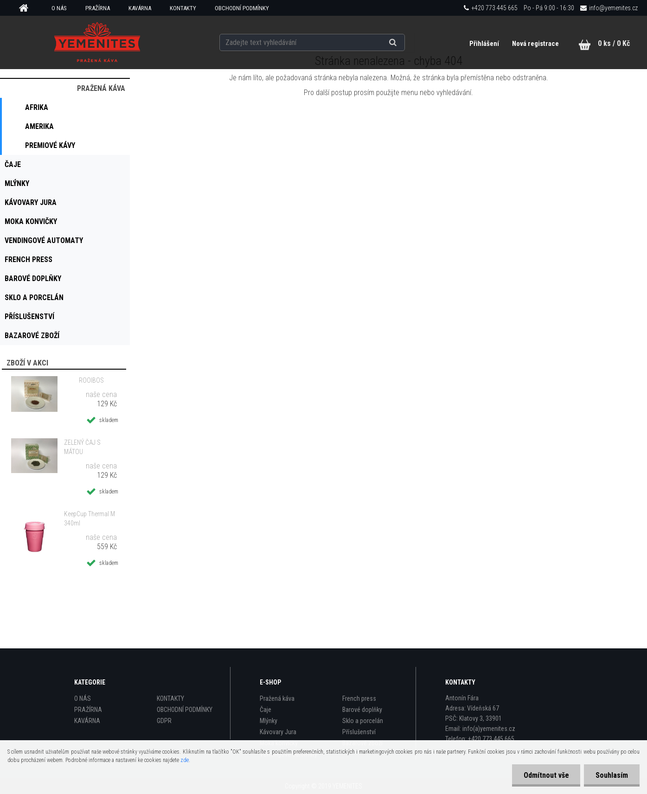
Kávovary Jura (278, 732)
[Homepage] (27, 8)
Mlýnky (268, 720)
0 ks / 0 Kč (614, 43)
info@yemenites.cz (613, 8)
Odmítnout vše (546, 775)
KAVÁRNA (139, 8)
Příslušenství (359, 732)
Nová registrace (535, 43)
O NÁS (59, 8)
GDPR (164, 720)
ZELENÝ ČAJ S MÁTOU (82, 447)
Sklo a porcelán (362, 720)
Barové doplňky (362, 709)
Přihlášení (484, 43)
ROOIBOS (91, 380)
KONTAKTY (183, 8)
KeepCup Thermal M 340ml (89, 518)
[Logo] (97, 42)
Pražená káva (277, 698)
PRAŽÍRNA (97, 8)
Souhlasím (612, 775)
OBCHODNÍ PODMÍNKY (242, 8)
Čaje (265, 709)
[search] (404, 42)
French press (359, 698)
